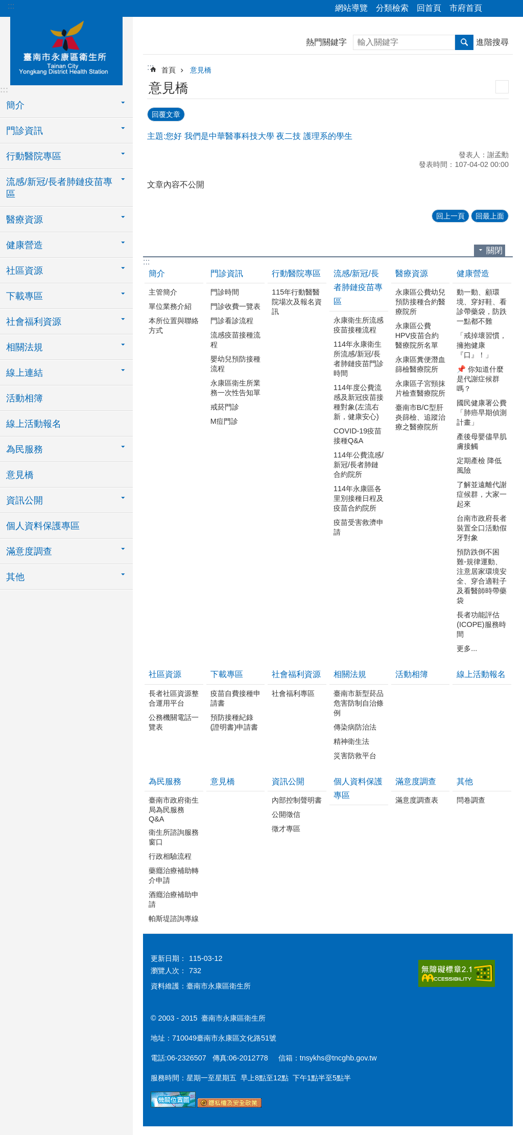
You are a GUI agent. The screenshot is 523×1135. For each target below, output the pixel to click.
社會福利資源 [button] (33, 322)
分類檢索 (392, 8)
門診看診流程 (231, 320)
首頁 (168, 70)
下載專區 (226, 673)
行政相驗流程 (170, 855)
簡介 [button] (15, 105)
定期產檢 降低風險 (479, 464)
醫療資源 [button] (24, 219)
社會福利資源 (296, 673)
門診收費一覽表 (235, 305)
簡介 (157, 272)
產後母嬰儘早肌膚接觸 (482, 440)
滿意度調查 (415, 780)
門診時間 (224, 291)
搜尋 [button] (464, 42)
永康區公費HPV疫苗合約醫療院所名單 (417, 334)
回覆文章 (166, 114)
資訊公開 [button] (24, 500)
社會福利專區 (293, 692)
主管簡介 (163, 291)
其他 (465, 780)
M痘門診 (224, 420)
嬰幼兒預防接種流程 (235, 363)
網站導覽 (351, 8)
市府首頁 (465, 8)
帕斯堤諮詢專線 (174, 917)
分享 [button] (495, 9)
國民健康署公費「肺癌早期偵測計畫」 (482, 411)
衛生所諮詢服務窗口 (174, 836)
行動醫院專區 (296, 272)
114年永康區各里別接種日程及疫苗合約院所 (359, 497)
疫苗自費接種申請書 (235, 697)
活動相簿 (24, 398)
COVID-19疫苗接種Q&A (358, 435)
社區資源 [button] (24, 270)
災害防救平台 (355, 755)
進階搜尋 (492, 42)
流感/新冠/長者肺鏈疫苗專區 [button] (59, 188)
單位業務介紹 (170, 305)
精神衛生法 (351, 740)
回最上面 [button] (490, 215)
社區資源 (165, 673)
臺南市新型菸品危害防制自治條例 (359, 702)
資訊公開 (288, 780)
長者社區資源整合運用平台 (174, 697)
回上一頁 (450, 215)
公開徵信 (286, 813)
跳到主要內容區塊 (5, 5)
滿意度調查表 (416, 799)
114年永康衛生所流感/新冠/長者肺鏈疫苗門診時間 (359, 357)
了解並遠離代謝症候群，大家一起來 (482, 493)
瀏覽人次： (168, 969)
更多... (467, 647)
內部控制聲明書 (297, 799)
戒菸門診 (224, 406)
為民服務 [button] (24, 449)
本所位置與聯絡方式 (174, 324)
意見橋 (20, 475)
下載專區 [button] (24, 296)
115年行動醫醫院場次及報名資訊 (297, 301)
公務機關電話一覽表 (174, 721)
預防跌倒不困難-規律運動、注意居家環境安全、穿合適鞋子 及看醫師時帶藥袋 (482, 575)
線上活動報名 (33, 424)
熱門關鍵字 (326, 42)
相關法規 (350, 673)
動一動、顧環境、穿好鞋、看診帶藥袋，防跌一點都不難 (482, 305)
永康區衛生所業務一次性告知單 (235, 387)
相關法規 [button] (24, 347)
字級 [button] (509, 9)
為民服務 (165, 780)
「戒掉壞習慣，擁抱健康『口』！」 (482, 344)
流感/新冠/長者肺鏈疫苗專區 (358, 286)
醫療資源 (411, 272)
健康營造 (473, 272)
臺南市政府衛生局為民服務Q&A (174, 808)
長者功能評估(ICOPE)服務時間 (481, 623)
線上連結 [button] (24, 373)
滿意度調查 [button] (29, 551)
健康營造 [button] (24, 245)
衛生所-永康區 (66, 49)
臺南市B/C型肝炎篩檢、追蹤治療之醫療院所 (420, 416)
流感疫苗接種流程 (235, 339)
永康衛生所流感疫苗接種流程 (359, 324)
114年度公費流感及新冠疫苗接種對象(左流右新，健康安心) (359, 401)
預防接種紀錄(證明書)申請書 (234, 721)
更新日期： (168, 957)
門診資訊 (226, 272)
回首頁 (429, 8)
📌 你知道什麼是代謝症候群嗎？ (480, 378)
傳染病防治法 (355, 726)
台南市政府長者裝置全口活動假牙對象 (482, 527)
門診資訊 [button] (24, 131)
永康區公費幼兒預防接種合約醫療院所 (420, 301)
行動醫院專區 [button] (33, 156)
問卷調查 (471, 799)
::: (11, 6)
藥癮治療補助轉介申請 (174, 874)
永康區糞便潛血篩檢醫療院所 (420, 363)
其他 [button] (15, 577)
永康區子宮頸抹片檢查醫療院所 (420, 387)
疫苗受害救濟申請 (359, 526)
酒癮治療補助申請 (174, 898)
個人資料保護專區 (43, 526)
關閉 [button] (494, 249)
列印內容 (502, 86)
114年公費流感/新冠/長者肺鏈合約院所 (359, 463)
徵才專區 (286, 828)
